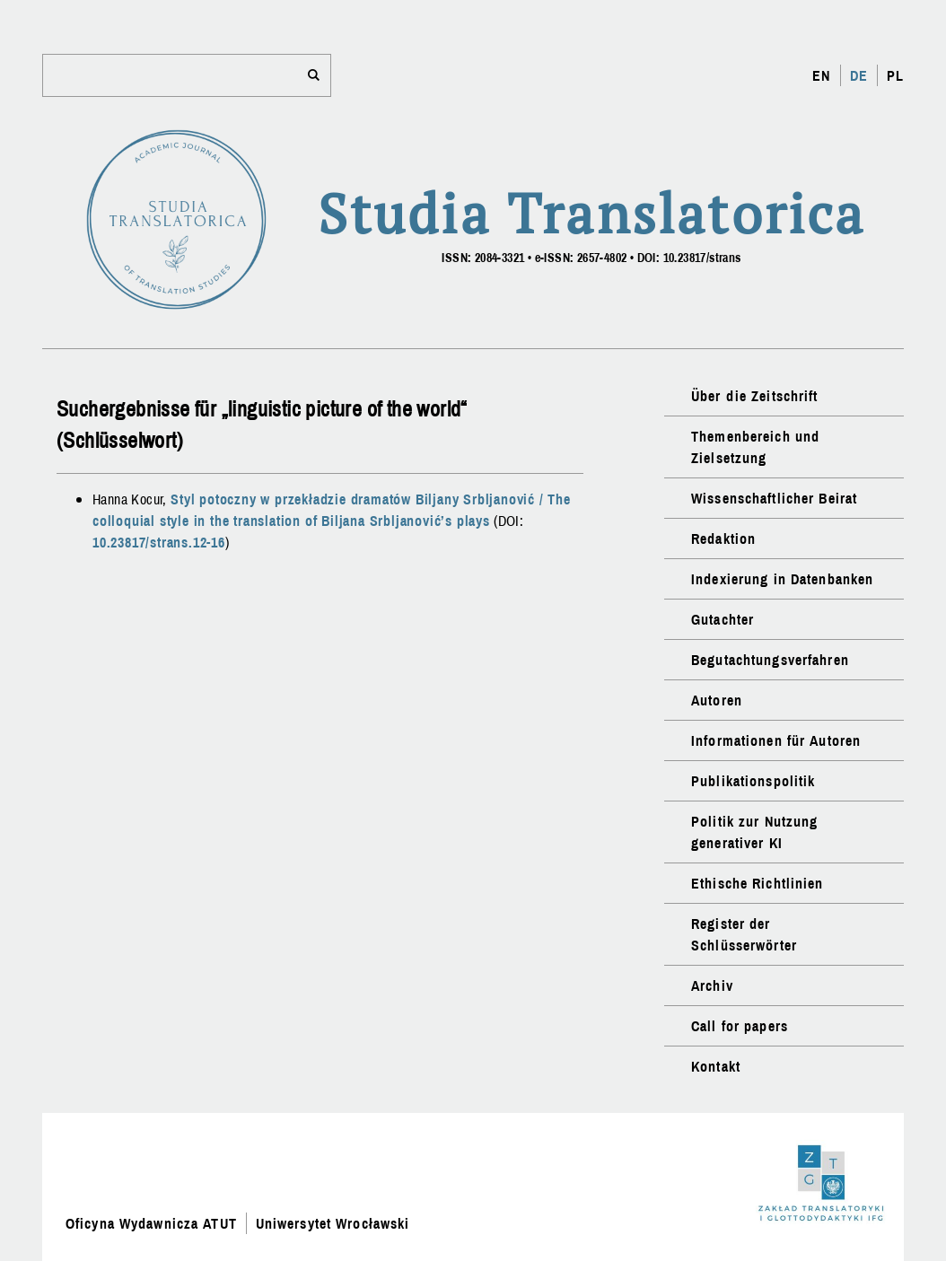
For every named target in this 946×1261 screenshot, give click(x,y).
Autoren (716, 700)
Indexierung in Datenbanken (782, 579)
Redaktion (723, 538)
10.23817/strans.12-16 (158, 542)
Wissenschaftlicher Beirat (774, 498)
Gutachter (722, 619)
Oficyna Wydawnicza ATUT (151, 1223)
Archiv (712, 985)
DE (859, 75)
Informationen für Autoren (776, 740)
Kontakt (715, 1066)
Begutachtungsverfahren (770, 660)
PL (895, 75)
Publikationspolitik (753, 781)
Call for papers (739, 1026)
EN (821, 75)
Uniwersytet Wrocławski (333, 1223)
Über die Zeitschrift (754, 396)
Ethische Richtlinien (757, 883)
